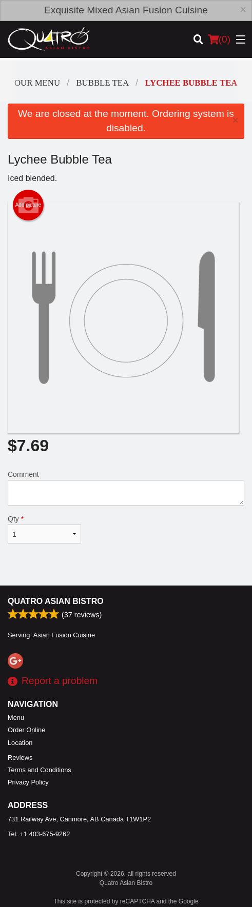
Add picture (28, 205)
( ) (219, 39)
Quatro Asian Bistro (56, 601)
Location (20, 743)
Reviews (20, 757)
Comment (126, 488)
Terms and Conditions (39, 770)
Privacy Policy (28, 782)
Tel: (39, 834)
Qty (44, 529)
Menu (16, 717)
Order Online (26, 730)
